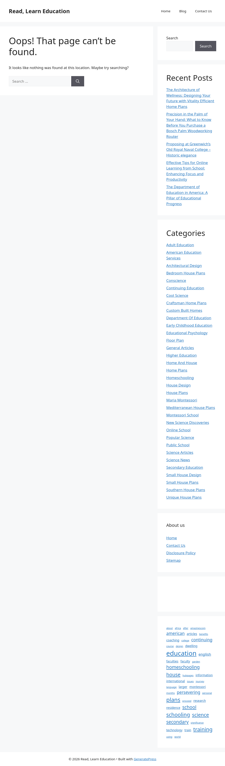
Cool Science (177, 295)
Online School (178, 429)
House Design (178, 385)
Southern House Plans (185, 489)
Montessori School (182, 415)
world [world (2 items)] (177, 736)
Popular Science (180, 437)
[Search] (77, 81)
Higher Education (181, 355)
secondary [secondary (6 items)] (177, 722)
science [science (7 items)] (200, 714)
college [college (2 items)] (185, 640)
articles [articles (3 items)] (192, 634)
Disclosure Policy (181, 552)
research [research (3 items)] (199, 701)
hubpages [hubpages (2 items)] (188, 675)
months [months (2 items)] (170, 693)
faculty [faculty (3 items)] (185, 661)
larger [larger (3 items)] (183, 687)
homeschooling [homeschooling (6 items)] (183, 667)
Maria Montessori (181, 400)
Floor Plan (175, 340)
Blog (182, 11)
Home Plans (176, 370)
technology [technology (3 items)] (174, 730)
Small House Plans (182, 482)
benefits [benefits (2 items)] (203, 634)
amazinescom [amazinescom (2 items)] (197, 628)
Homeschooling (180, 377)
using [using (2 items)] (169, 736)
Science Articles (179, 452)
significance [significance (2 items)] (197, 722)
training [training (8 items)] (202, 729)
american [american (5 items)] (175, 633)
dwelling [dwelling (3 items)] (191, 646)
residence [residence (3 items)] (173, 708)
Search (172, 37)
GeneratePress (145, 759)
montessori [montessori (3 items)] (197, 687)
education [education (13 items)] (181, 653)
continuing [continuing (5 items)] (201, 640)
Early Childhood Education (189, 325)
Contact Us (203, 11)
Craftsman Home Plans (186, 302)
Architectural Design (184, 265)
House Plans (177, 392)
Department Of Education (188, 317)
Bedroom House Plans (185, 272)
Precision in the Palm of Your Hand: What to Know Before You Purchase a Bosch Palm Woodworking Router (189, 125)
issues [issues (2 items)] (190, 681)
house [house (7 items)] (173, 674)
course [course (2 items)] (170, 646)
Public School (178, 444)
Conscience (176, 280)
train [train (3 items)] (188, 730)
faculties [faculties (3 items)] (172, 661)
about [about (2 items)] (169, 628)
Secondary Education (184, 467)
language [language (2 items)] (171, 687)
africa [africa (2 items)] (178, 628)
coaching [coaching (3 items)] (172, 640)
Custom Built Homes (184, 310)
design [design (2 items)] (179, 646)
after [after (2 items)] (185, 628)
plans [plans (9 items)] (173, 699)
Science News (178, 459)
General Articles (180, 347)
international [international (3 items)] (175, 681)
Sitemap (173, 560)
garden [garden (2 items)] (196, 661)
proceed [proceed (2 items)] (186, 700)
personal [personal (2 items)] (207, 693)
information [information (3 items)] (204, 675)
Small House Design (183, 474)
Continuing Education (185, 287)
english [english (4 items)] (204, 654)
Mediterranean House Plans (190, 407)
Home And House (181, 362)
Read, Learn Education (39, 11)
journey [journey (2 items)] (200, 681)
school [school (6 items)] (189, 707)
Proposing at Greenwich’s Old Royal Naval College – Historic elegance (188, 149)
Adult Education (180, 244)
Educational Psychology (187, 332)
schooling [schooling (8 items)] (178, 714)
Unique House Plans (184, 497)
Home (166, 11)
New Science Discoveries (187, 422)
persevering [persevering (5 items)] (188, 692)
